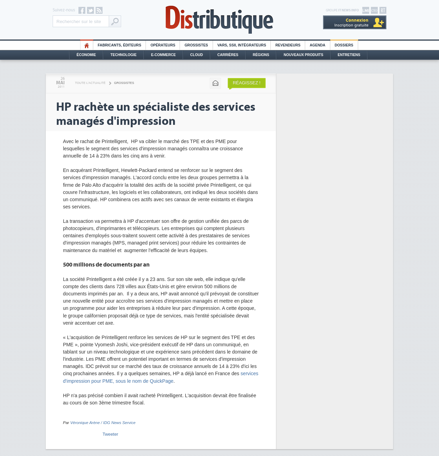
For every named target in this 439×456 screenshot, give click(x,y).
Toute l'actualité (90, 83)
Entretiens (349, 55)
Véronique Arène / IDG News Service (103, 423)
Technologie (123, 55)
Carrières (227, 55)
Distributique (219, 19)
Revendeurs (287, 45)
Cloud (196, 55)
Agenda (317, 45)
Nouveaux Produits (303, 55)
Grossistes (196, 45)
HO (86, 45)
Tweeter (110, 434)
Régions (261, 55)
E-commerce (163, 55)
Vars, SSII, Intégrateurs (241, 45)
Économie (86, 55)
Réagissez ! (246, 82)
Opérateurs (162, 45)
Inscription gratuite (351, 23)
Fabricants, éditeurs (119, 45)
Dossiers (344, 45)
